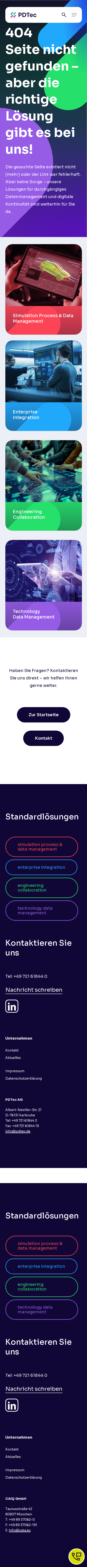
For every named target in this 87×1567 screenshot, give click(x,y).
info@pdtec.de (17, 1131)
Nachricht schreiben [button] (33, 989)
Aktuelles (13, 1058)
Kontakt (12, 1050)
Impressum (14, 1071)
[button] (74, 15)
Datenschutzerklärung (23, 1078)
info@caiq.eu (20, 1530)
